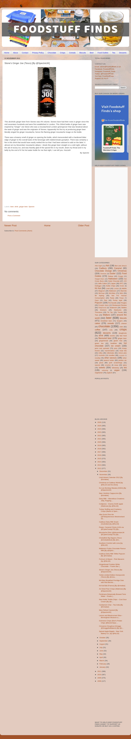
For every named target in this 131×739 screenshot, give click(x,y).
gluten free (118, 341)
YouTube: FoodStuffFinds (104, 76)
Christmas (122, 271)
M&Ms (124, 288)
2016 (99, 455)
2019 (99, 445)
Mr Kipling (99, 296)
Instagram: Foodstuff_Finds (105, 71)
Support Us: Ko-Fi (101, 78)
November (103, 474)
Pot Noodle (112, 303)
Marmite (124, 291)
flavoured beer (105, 338)
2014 (99, 462)
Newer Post (10, 225)
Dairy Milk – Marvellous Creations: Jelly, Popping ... (112, 500)
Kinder (122, 286)
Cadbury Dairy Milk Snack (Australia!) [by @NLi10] (109, 523)
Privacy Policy (38, 53)
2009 (99, 678)
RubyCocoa (102, 308)
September (103, 641)
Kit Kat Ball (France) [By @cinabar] (112, 586)
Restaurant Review (119, 305)
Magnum (101, 291)
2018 (99, 449)
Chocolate (52, 53)
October (102, 638)
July (101, 647)
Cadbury (103, 268)
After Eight (98, 266)
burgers (120, 321)
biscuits (123, 318)
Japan (113, 283)
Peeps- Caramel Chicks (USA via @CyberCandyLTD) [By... (111, 528)
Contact (25, 53)
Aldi (107, 265)
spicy (125, 365)
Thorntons (98, 312)
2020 (99, 442)
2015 (99, 458)
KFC (121, 283)
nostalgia (121, 355)
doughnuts (123, 333)
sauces (97, 365)
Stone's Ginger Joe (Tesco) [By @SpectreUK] (110, 571)
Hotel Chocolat (113, 281)
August (102, 644)
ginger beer (23, 207)
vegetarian (99, 373)
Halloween (113, 279)
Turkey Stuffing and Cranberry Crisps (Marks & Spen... (110, 510)
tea (125, 367)
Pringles (124, 303)
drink (16, 207)
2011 (99, 671)
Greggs (120, 276)
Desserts (122, 53)
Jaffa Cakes (102, 283)
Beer (92, 53)
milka (100, 353)
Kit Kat (98, 288)
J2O (125, 281)
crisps (123, 329)
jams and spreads (102, 348)
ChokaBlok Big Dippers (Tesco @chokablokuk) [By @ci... (110, 539)
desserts (107, 333)
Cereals (72, 53)
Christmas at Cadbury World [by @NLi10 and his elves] (111, 484)
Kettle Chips (110, 286)
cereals (110, 323)
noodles (112, 355)
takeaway (115, 368)
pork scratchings (115, 363)
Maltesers (112, 291)
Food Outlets (103, 53)
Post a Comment (14, 216)
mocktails (101, 355)
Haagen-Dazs (99, 279)
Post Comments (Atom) (23, 231)
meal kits (123, 351)
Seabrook (113, 308)
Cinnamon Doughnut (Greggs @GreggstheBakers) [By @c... (111, 627)
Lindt (108, 288)
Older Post (83, 225)
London (116, 288)
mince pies (122, 353)
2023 (99, 432)
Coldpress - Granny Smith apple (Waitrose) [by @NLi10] (111, 505)
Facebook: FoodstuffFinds (104, 69)
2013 (99, 465)
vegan (117, 370)
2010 (99, 675)
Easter (113, 273)
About (15, 53)
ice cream (116, 346)
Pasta (112, 298)
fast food (123, 336)
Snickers (103, 310)
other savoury (110, 358)
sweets (102, 367)
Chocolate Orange (103, 271)
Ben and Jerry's (121, 266)
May (101, 654)
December (103, 471)
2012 (99, 468)
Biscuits (82, 53)
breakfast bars (106, 321)
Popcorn (98, 303)
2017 (99, 452)
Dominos (103, 274)
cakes (97, 323)
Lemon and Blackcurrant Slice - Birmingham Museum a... (111, 616)
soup (116, 365)
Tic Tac (110, 312)
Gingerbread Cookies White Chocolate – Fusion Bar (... (110, 565)
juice (115, 348)
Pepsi (97, 300)
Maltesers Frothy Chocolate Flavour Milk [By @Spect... (112, 549)
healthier (113, 343)
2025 (99, 426)
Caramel (118, 268)
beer (12, 207)
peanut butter (109, 360)
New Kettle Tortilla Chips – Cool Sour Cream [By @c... (113, 600)
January (102, 667)
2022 (99, 435)
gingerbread (103, 341)
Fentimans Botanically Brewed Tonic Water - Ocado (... (112, 595)
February (103, 664)
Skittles (124, 308)
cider (121, 327)
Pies (105, 300)
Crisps (62, 53)
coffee (97, 330)
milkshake (110, 353)
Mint (121, 293)
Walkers (106, 315)
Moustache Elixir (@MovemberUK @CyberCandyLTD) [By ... (112, 533)
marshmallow (110, 351)
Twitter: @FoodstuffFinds (104, 74)
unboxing (105, 370)
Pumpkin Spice (103, 305)
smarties (108, 365)
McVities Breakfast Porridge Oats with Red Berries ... (111, 581)
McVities (112, 293)
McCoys (102, 293)
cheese (124, 323)
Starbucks (117, 310)
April (101, 657)
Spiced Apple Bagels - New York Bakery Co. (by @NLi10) (111, 632)
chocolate (104, 326)
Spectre (31, 207)
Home (6, 53)
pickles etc (123, 360)
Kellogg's (98, 286)
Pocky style (117, 300)
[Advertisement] (23, 177)
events (112, 336)
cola (110, 330)
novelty (97, 358)
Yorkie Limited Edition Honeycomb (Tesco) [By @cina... (112, 576)
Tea (113, 53)
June (101, 651)
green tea (99, 343)
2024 (99, 429)
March (102, 661)
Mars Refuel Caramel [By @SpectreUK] (108, 611)
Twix (96, 315)
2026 (99, 422)
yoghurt (109, 373)
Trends (120, 312)
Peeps (121, 298)
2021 (99, 439)
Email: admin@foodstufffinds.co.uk (108, 67)
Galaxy (110, 276)
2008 (99, 681)
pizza (101, 363)
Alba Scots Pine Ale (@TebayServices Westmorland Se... (112, 516)
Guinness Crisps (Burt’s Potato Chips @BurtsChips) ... (110, 622)
